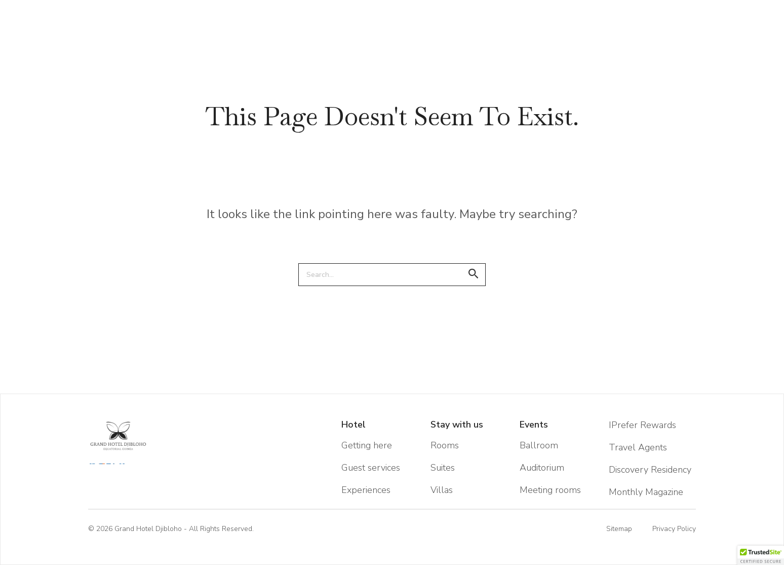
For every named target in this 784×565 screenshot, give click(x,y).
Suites (442, 468)
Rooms (444, 445)
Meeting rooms (550, 490)
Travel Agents (638, 447)
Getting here (366, 445)
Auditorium (542, 468)
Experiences (365, 490)
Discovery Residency (650, 470)
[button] (760, 555)
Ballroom (539, 445)
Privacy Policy (674, 529)
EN (67, 5)
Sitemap (619, 529)
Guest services (370, 468)
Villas (441, 490)
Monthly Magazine (646, 492)
